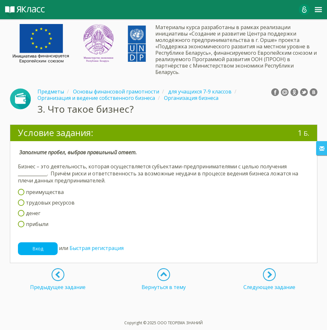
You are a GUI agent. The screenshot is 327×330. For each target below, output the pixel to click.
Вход (37, 248)
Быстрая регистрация (96, 248)
